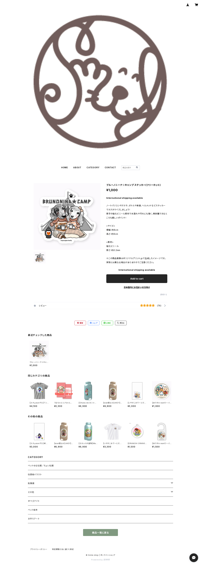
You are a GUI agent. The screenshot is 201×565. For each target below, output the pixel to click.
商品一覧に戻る (100, 532)
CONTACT (110, 167)
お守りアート (34, 518)
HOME (64, 167)
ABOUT (77, 167)
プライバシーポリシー (38, 549)
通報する (163, 294)
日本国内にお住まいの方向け (137, 287)
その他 (31, 492)
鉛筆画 (31, 483)
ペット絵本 (33, 510)
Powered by (100, 560)
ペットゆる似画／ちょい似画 (41, 465)
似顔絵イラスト (35, 474)
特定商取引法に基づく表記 (63, 549)
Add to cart (136, 278)
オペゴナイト (34, 501)
